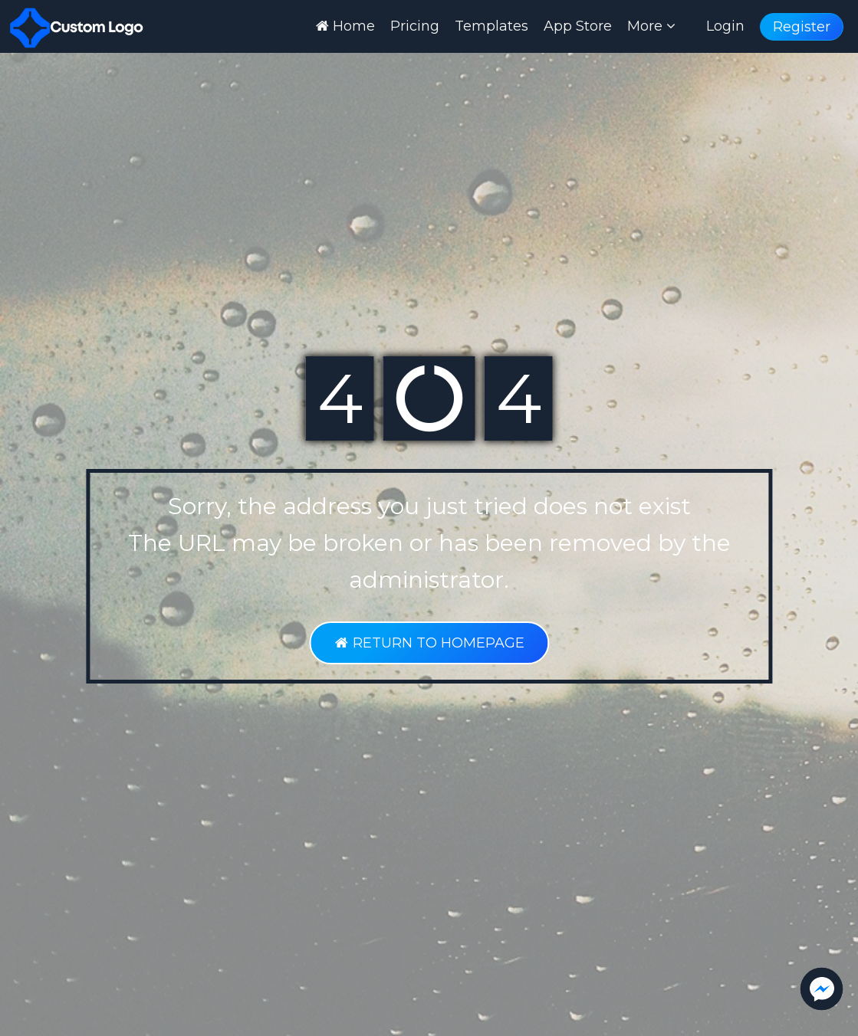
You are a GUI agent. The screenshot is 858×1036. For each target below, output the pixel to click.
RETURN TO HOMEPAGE (429, 642)
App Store (578, 26)
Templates (491, 26)
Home (345, 26)
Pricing (414, 26)
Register (801, 26)
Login (725, 26)
